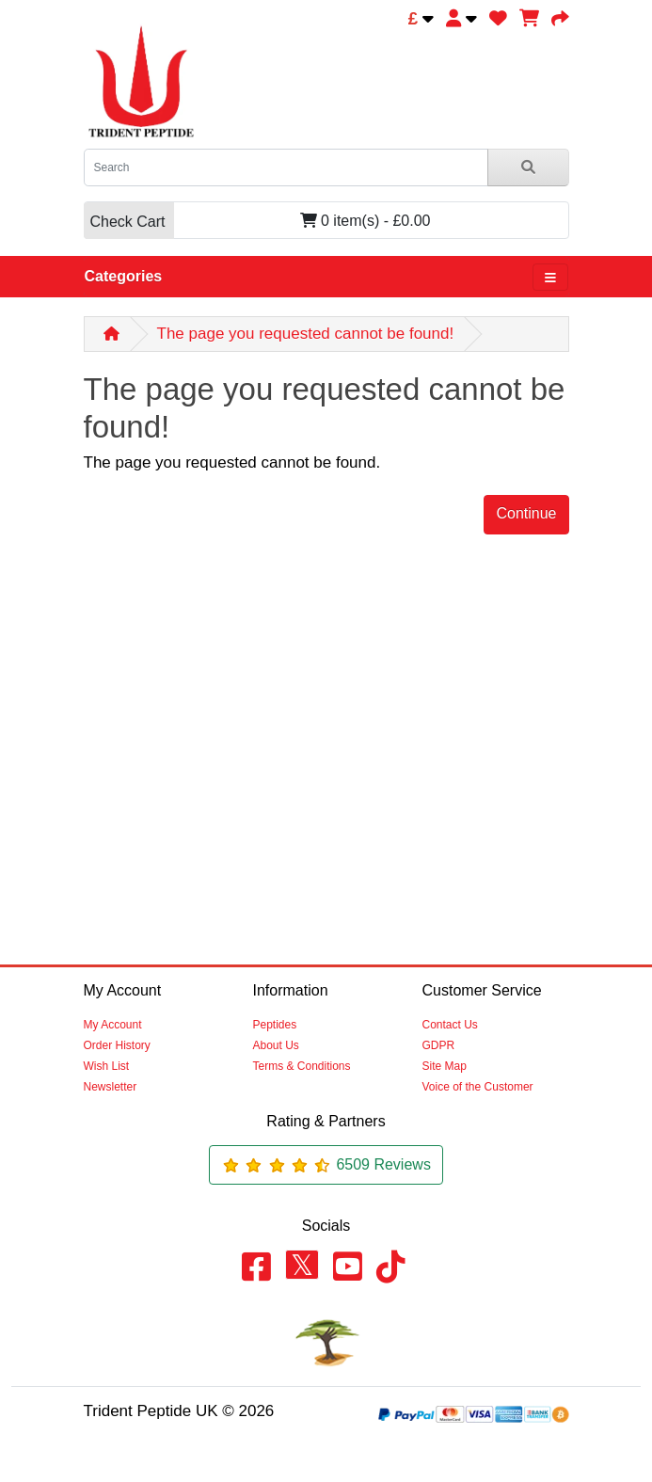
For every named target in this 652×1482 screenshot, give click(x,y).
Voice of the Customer (477, 1086)
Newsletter (110, 1086)
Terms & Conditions (302, 1066)
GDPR (438, 1045)
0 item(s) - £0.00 (257, 220)
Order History (117, 1045)
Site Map (444, 1066)
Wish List (107, 1066)
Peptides (275, 1024)
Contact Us (450, 1024)
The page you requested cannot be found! (305, 334)
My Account (113, 1024)
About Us (276, 1045)
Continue (526, 513)
